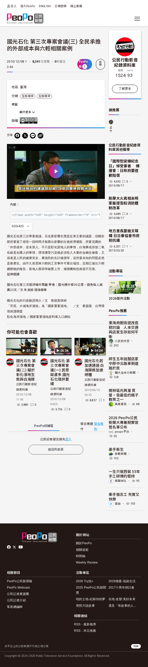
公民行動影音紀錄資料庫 (125, 62)
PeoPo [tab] (43, 426)
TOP (136, 646)
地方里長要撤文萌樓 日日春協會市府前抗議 (124, 236)
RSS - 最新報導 (85, 624)
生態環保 (28, 96)
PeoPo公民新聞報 (19, 581)
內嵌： (14, 204)
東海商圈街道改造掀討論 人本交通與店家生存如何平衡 (124, 329)
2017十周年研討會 (121, 587)
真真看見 (121, 404)
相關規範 (82, 549)
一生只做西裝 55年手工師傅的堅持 (124, 474)
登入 (14, 6)
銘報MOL (121, 481)
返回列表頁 (56, 449)
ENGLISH (45, 6)
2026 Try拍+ (84, 581)
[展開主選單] (137, 19)
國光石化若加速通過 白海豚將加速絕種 (94, 367)
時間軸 (80, 556)
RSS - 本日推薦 (85, 630)
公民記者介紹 (16, 600)
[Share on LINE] (33, 136)
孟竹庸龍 (111, 129)
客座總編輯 (15, 606)
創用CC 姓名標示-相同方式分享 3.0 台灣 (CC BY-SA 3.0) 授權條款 (29, 120)
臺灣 (23, 87)
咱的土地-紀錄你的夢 (90, 599)
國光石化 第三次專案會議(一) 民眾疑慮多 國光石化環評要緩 (60, 372)
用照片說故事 (85, 605)
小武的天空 (122, 341)
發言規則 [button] (98, 426)
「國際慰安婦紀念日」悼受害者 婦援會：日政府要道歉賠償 (124, 168)
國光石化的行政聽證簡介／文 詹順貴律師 (37, 300)
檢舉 (100, 63)
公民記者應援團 (18, 594)
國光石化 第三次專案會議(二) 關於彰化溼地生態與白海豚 (26, 369)
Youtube (21, 547)
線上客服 (76, 6)
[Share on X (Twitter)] (25, 136)
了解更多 (125, 89)
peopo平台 (122, 431)
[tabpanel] (56, 439)
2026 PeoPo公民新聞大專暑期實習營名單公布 (124, 422)
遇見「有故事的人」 (122, 605)
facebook (9, 547)
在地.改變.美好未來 (121, 599)
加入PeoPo (27, 6)
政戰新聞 (121, 454)
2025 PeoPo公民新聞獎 (91, 590)
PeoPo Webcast (18, 587)
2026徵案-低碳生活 (121, 581)
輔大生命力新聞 (125, 372)
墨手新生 (116, 449)
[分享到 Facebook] (17, 136)
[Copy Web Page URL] (40, 136)
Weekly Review (87, 562)
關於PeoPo (84, 543)
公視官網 (60, 6)
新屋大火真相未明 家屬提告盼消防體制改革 (124, 203)
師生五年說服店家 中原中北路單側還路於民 (124, 363)
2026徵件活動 (119, 298)
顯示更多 (27, 112)
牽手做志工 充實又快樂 (124, 496)
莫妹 (118, 503)
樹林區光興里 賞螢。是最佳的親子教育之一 (124, 395)
